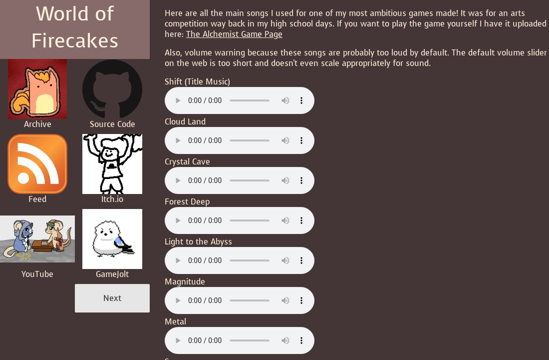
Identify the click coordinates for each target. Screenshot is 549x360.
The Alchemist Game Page (234, 34)
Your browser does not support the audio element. (239, 100)
